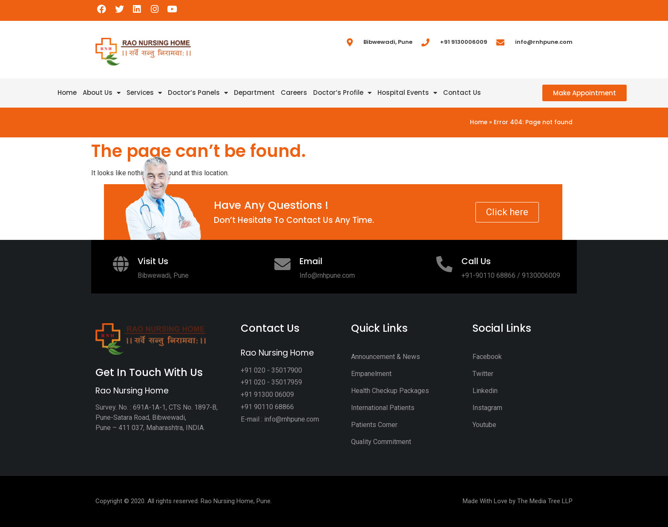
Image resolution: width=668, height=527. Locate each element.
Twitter (482, 374)
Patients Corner (374, 425)
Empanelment (371, 374)
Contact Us (462, 92)
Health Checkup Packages (390, 391)
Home (67, 92)
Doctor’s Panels (198, 92)
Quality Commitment (381, 442)
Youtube (484, 425)
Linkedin (485, 391)
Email (310, 261)
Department (254, 92)
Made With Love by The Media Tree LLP (518, 501)
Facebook (487, 357)
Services (144, 92)
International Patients (383, 408)
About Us (102, 92)
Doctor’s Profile (342, 92)
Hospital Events (407, 92)
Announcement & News (385, 357)
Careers (294, 92)
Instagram (487, 408)
